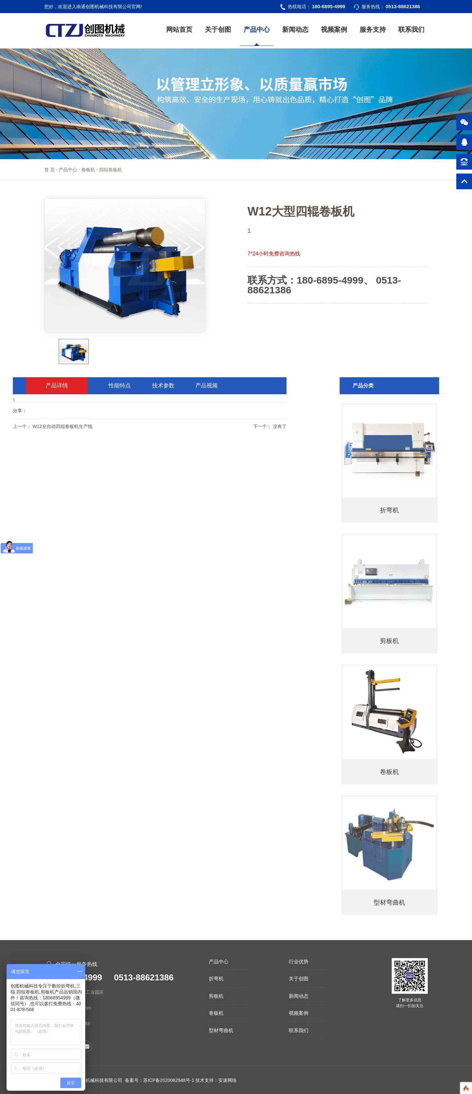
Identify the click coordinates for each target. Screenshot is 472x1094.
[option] (125, 265)
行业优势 (298, 961)
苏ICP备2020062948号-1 (168, 1080)
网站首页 (179, 29)
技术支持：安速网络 (216, 1080)
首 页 (49, 169)
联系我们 (411, 29)
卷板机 (88, 169)
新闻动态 (295, 29)
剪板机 (216, 996)
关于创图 (218, 29)
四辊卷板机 (110, 169)
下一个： (139, 426)
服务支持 (373, 29)
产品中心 (257, 29)
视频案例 (334, 29)
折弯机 (216, 978)
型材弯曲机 (221, 1030)
